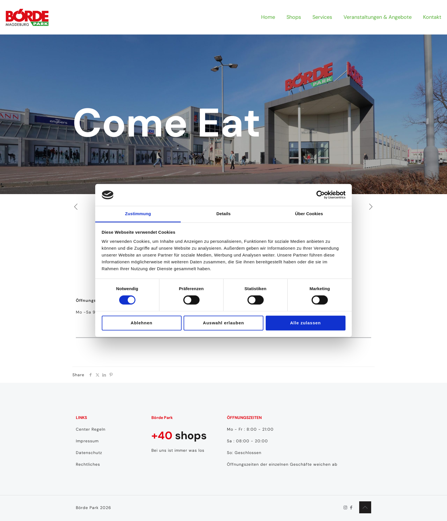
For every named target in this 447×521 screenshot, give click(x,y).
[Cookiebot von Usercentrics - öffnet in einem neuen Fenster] (321, 195)
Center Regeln (90, 429)
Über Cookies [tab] (309, 213)
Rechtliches (88, 464)
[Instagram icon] (345, 507)
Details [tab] (223, 213)
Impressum (87, 440)
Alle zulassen (305, 322)
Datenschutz (89, 452)
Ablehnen (141, 322)
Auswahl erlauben (223, 322)
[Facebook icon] (351, 507)
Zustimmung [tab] (138, 213)
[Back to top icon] (365, 507)
